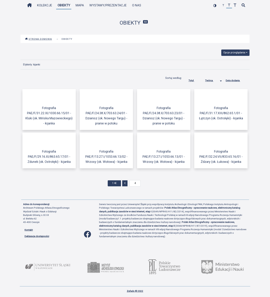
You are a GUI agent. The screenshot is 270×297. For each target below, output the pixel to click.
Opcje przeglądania (234, 52)
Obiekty (64, 5)
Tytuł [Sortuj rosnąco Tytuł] (194, 80)
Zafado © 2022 (135, 291)
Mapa (80, 5)
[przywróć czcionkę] (229, 5)
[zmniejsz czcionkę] (223, 5)
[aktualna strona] (135, 183)
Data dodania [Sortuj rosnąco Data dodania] (235, 80)
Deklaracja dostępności (37, 236)
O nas (136, 5)
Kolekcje (44, 5)
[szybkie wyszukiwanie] (243, 5)
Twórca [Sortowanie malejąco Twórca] (212, 80)
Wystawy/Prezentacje (108, 5)
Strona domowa (38, 38)
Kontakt (29, 229)
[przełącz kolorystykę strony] (215, 5)
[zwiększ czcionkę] (235, 5)
